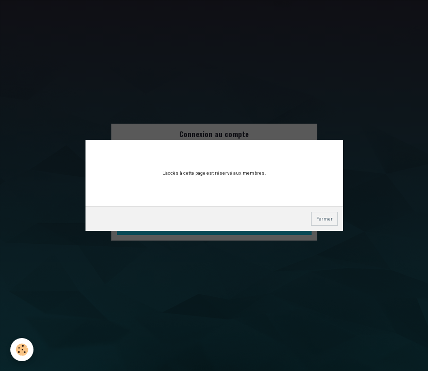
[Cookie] (21, 349)
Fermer (324, 219)
